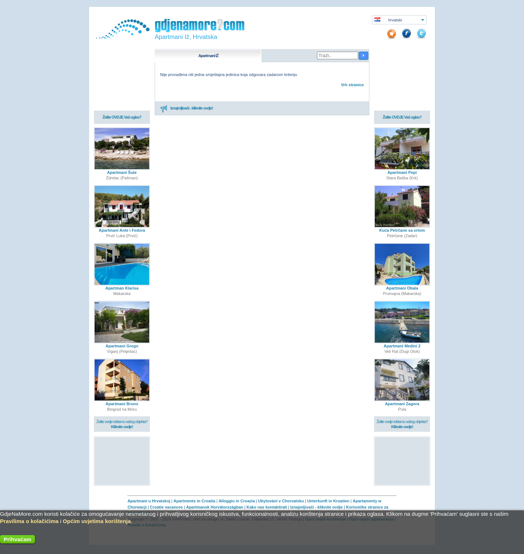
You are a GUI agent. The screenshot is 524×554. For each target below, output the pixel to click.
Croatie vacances (166, 507)
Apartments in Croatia (194, 501)
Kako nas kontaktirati (267, 507)
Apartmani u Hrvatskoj (148, 501)
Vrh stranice (352, 85)
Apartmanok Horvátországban (214, 507)
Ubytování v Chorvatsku (281, 501)
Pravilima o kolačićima (29, 521)
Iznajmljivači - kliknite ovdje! (186, 108)
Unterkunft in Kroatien (328, 501)
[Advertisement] (122, 460)
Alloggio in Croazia (237, 501)
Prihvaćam (17, 539)
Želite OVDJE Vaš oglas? (122, 117)
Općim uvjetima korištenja (97, 521)
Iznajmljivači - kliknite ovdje (316, 507)
